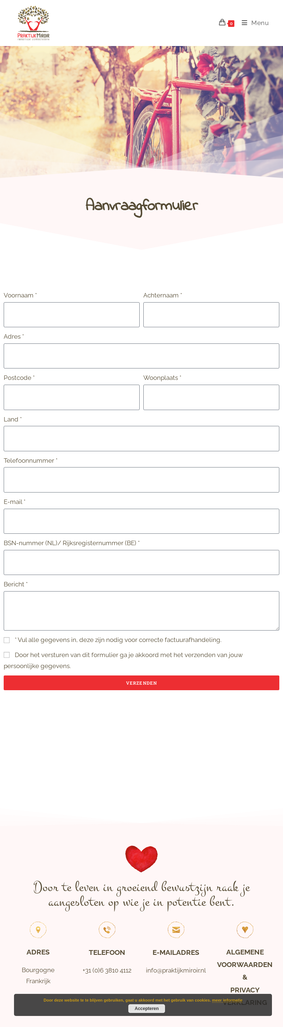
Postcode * (19, 377)
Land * (13, 419)
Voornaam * (20, 295)
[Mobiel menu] (252, 23)
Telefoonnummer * (30, 460)
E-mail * (14, 501)
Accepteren (147, 1008)
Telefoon (107, 952)
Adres (38, 952)
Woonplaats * (162, 377)
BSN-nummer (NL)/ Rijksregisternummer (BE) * (72, 543)
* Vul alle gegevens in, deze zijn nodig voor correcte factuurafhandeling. (118, 639)
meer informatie (227, 1000)
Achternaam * (162, 295)
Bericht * (16, 584)
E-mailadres (176, 952)
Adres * (14, 336)
